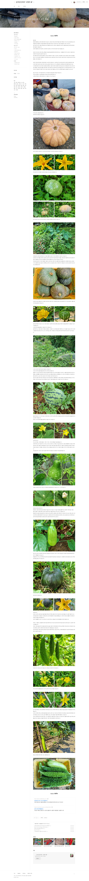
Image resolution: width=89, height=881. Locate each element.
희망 (16, 86)
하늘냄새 (19, 873)
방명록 (24, 6)
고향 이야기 (36, 823)
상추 (16, 88)
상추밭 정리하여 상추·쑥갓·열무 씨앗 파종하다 (42, 825)
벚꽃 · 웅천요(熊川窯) (17, 39)
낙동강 (17, 89)
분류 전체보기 (16, 32)
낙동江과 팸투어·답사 (17, 50)
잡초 (14, 85)
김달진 (19, 86)
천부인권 (24, 873)
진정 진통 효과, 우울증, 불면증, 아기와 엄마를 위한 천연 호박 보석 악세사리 (48, 802)
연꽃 (21, 85)
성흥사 (22, 86)
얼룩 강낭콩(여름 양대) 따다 (39, 828)
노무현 (23, 82)
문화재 (19, 82)
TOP (74, 874)
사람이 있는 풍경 (17, 53)
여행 (25, 83)
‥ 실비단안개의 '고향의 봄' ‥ (24, 2)
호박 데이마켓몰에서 (38, 809)
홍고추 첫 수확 (36, 830)
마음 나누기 (16, 45)
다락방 (15, 61)
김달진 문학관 (16, 37)
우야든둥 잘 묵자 (17, 62)
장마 (25, 88)
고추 (14, 89)
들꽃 (17, 83)
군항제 (19, 85)
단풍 (16, 82)
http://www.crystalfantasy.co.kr (40, 798)
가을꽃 (24, 86)
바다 (23, 83)
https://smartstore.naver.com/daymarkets (42, 807)
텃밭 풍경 (41, 823)
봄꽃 (23, 85)
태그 (19, 6)
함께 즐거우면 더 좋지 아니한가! (40, 856)
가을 (23, 88)
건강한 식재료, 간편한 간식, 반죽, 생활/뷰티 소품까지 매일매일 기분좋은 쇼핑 (49, 810)
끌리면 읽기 (16, 51)
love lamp (16, 59)
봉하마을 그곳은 (16, 54)
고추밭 (20, 83)
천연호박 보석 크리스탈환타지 (40, 800)
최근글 (15, 73)
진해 (16, 85)
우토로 (19, 88)
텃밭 (21, 88)
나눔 (25, 85)
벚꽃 (14, 86)
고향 (14, 82)
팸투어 (15, 83)
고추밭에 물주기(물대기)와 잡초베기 (40, 831)
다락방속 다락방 (16, 64)
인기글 (18, 73)
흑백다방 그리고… (17, 40)
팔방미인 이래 (30, 873)
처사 (14, 873)
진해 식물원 (16, 43)
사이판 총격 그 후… (17, 56)
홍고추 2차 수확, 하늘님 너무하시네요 (40, 827)
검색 (71, 2)
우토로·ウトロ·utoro (17, 57)
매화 (14, 88)
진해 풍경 (15, 42)
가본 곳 (15, 48)
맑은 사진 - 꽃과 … (17, 47)
